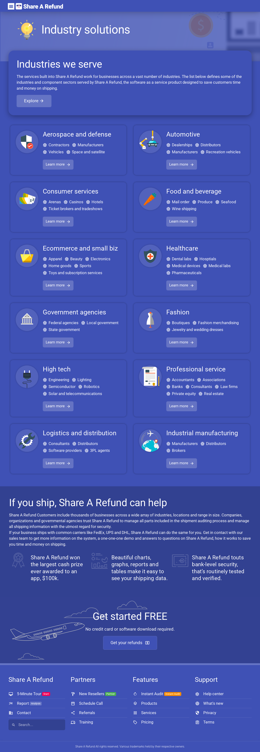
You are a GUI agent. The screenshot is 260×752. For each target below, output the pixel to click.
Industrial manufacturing (202, 433)
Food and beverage (193, 191)
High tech (57, 369)
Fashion (177, 312)
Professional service (196, 369)
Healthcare (182, 248)
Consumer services (70, 191)
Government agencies (74, 312)
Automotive (183, 134)
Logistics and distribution (79, 433)
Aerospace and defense (77, 134)
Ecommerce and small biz (80, 248)
